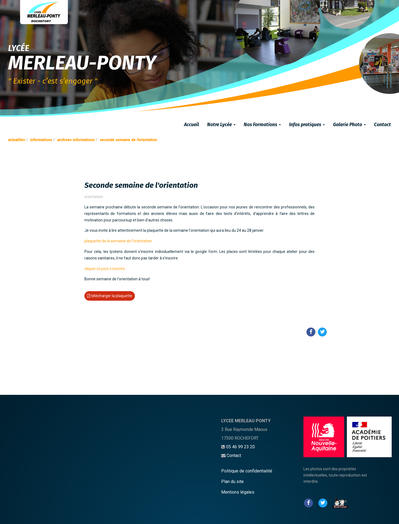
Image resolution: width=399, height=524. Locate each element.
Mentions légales (237, 492)
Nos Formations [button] (262, 125)
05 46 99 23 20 (240, 446)
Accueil (191, 125)
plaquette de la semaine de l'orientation (118, 241)
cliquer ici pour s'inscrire (104, 268)
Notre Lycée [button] (221, 125)
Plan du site (232, 481)
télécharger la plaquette (109, 296)
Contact (382, 125)
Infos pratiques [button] (307, 125)
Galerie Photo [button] (349, 125)
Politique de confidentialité (246, 471)
